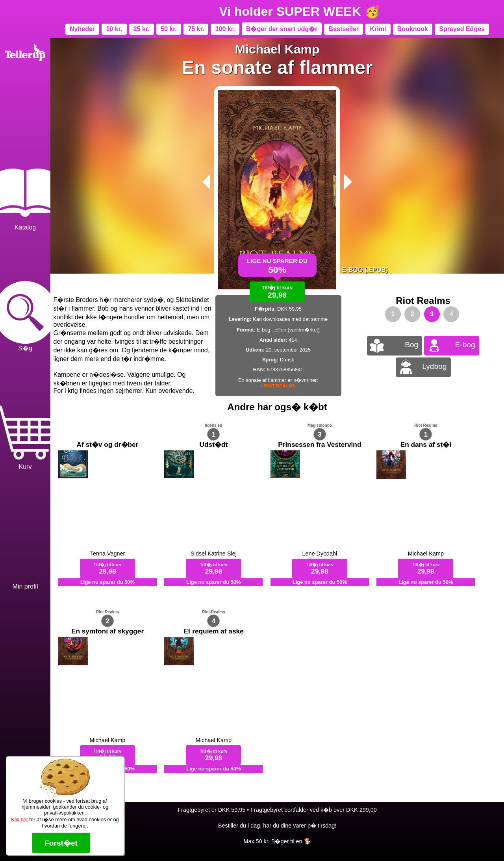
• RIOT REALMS (278, 385)
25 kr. (141, 29)
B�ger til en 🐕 (291, 841)
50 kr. (169, 29)
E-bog (465, 345)
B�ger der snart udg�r (281, 29)
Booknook (412, 29)
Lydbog (434, 366)
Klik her (19, 819)
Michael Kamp (277, 49)
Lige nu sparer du (277, 269)
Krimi (378, 29)
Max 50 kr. (256, 841)
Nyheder (82, 29)
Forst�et (61, 843)
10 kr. (114, 29)
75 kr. (196, 29)
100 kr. (225, 29)
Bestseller (344, 29)
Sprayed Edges (462, 29)
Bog (411, 345)
